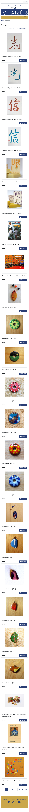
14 (22, 789)
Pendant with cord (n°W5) (9, 651)
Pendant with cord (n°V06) (9, 495)
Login (15, 5)
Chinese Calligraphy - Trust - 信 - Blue (12, 150)
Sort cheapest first (21, 28)
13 (19, 789)
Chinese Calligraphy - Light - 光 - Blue (12, 88)
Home (2, 20)
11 (12, 789)
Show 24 (12, 28)
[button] (14, 8)
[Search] (12, 2)
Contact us (12, 799)
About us (5, 799)
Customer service (21, 799)
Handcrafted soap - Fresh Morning (11, 181)
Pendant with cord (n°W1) (9, 557)
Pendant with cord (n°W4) (9, 620)
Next (26, 789)
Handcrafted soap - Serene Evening (11, 213)
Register (21, 5)
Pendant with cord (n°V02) (9, 369)
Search (25, 2)
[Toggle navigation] (25, 17)
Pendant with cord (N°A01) (9, 307)
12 (16, 789)
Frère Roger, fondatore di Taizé (10, 244)
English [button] (9, 5)
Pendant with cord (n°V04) (9, 432)
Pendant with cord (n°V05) (9, 463)
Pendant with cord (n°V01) (9, 338)
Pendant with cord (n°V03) (9, 401)
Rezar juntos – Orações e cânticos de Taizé (13, 275)
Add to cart (23, 60)
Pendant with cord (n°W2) (9, 589)
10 (9, 789)
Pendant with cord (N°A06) (9, 526)
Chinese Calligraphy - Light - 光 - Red (11, 56)
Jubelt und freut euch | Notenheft (11, 780)
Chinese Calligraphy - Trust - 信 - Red (11, 119)
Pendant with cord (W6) (8, 683)
